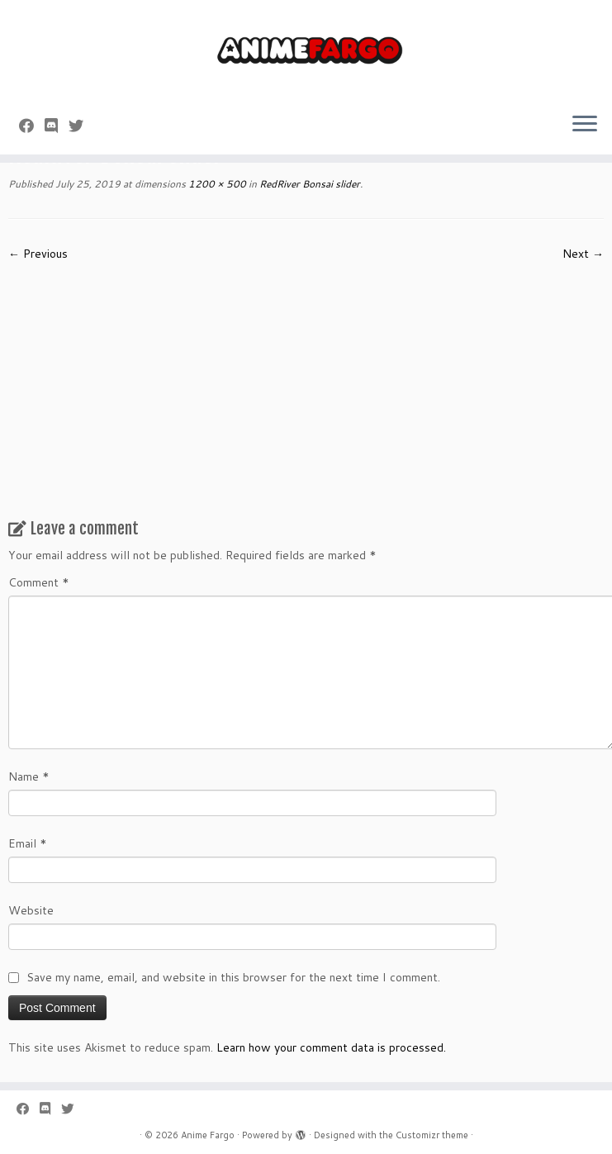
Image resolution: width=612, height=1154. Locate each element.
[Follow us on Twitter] (81, 125)
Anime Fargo (208, 1135)
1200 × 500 (216, 184)
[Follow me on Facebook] (32, 125)
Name (29, 776)
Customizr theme (432, 1135)
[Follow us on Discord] (57, 125)
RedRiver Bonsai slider (308, 184)
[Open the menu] (584, 124)
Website (31, 910)
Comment (38, 582)
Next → (583, 253)
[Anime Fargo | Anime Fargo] (306, 49)
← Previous (38, 253)
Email (27, 843)
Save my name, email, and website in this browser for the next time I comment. (233, 977)
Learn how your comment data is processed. (331, 1047)
